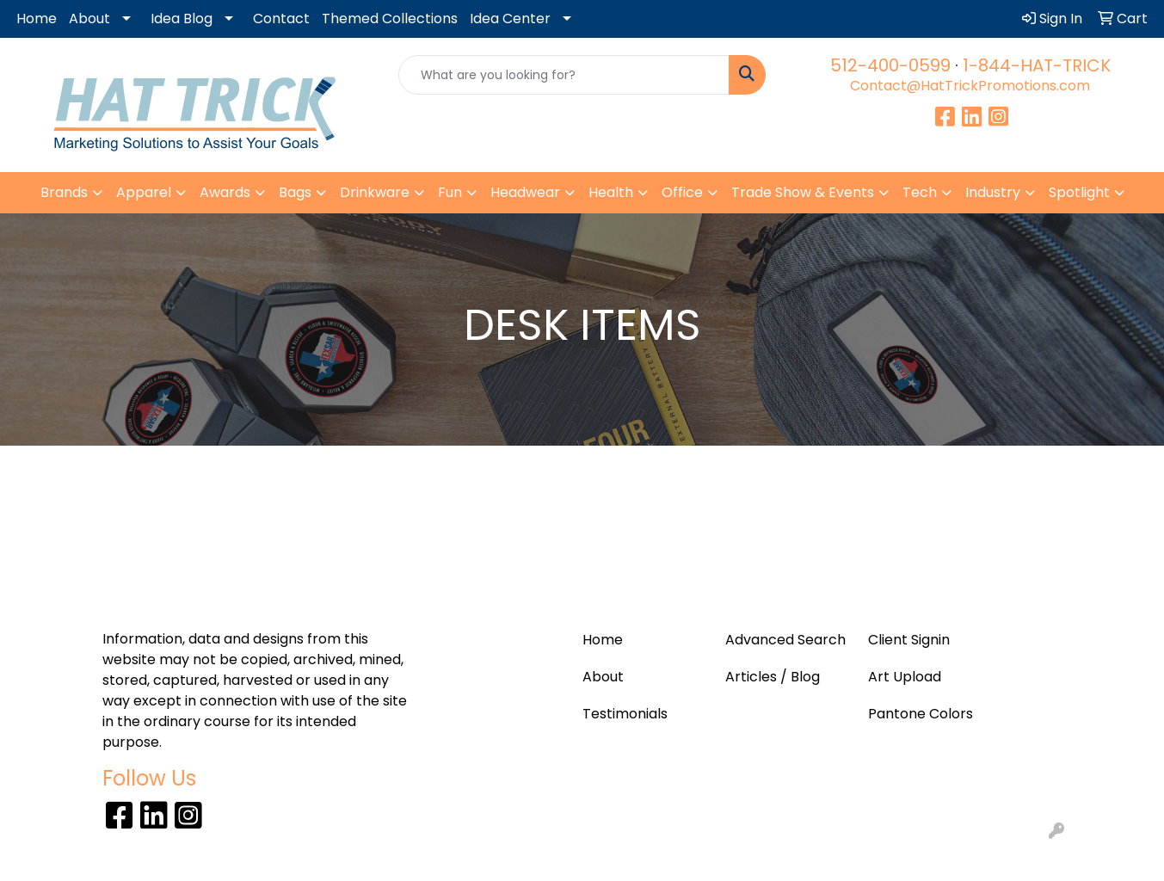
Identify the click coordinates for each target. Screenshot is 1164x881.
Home (36, 18)
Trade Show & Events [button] (802, 192)
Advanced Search (785, 640)
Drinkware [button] (375, 192)
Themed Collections (390, 18)
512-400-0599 (890, 65)
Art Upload (904, 677)
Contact (281, 18)
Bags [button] (295, 192)
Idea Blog (181, 18)
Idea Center (510, 18)
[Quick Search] (564, 75)
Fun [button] (450, 192)
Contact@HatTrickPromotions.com (970, 85)
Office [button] (682, 192)
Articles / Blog (772, 677)
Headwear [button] (525, 192)
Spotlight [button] (1079, 192)
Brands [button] (64, 192)
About (89, 18)
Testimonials (625, 714)
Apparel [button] (143, 192)
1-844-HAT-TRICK (1037, 65)
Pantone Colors (920, 714)
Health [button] (610, 192)
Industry (992, 192)
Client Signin (909, 640)
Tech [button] (919, 192)
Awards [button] (225, 192)
